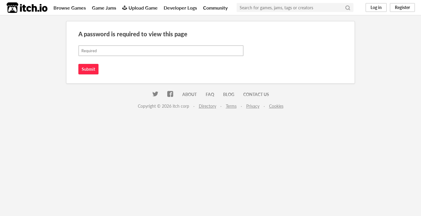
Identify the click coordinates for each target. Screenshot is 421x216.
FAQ (210, 94)
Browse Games (69, 7)
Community (215, 7)
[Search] (347, 7)
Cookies (276, 106)
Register (402, 7)
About (189, 94)
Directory (207, 106)
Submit (88, 69)
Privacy (252, 106)
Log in (376, 7)
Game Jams (104, 7)
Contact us (256, 94)
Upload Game (140, 7)
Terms (231, 106)
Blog (228, 94)
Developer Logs (180, 7)
